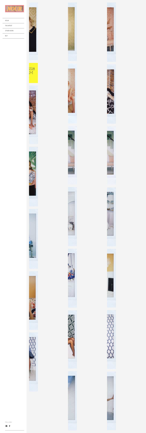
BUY (6, 36)
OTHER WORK (9, 31)
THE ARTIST (8, 25)
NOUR (7, 20)
